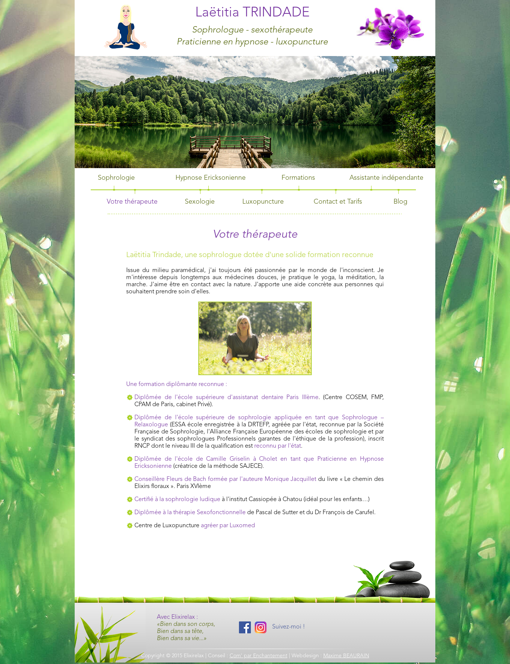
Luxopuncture (263, 201)
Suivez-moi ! (288, 627)
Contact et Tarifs (338, 201)
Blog (400, 201)
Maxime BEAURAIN (346, 655)
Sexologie (200, 201)
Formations (298, 178)
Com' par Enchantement (258, 655)
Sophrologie (116, 178)
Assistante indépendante (386, 178)
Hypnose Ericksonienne (210, 178)
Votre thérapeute (132, 201)
